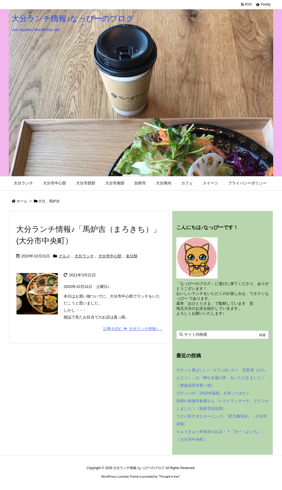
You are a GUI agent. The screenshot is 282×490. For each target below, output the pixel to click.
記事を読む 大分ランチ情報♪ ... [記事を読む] (132, 328)
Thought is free (169, 476)
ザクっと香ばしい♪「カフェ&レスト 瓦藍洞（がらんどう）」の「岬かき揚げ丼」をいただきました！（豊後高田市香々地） (220, 378)
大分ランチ (84, 256)
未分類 (131, 256)
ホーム (22, 201)
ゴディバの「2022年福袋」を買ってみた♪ (212, 393)
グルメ (64, 256)
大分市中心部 (109, 256)
